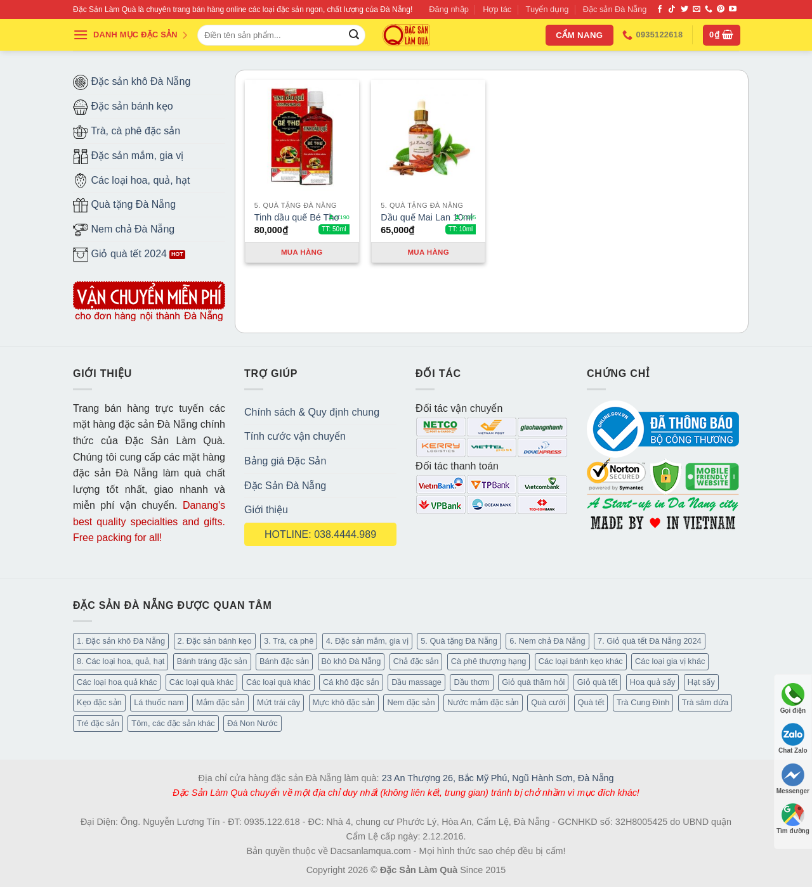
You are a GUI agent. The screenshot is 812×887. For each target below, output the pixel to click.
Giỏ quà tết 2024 (120, 254)
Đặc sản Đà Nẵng (615, 9)
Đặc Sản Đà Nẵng (285, 485)
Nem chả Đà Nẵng (123, 230)
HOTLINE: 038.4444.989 (320, 534)
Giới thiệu (266, 509)
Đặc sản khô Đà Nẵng (131, 82)
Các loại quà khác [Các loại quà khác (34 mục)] (278, 682)
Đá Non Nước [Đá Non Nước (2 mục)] (252, 723)
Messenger (792, 778)
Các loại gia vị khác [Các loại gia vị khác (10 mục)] (670, 661)
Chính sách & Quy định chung (311, 412)
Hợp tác (497, 9)
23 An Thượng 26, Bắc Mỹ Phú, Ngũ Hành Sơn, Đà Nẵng (498, 778)
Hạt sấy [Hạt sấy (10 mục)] (701, 682)
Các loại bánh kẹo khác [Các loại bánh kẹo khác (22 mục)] (581, 661)
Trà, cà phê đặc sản (126, 131)
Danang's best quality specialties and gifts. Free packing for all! (149, 521)
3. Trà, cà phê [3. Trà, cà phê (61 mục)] (288, 641)
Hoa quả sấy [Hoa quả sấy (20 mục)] (653, 682)
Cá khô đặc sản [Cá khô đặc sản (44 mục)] (351, 682)
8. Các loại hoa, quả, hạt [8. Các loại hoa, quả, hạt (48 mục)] (120, 661)
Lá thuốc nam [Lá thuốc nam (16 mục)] (158, 702)
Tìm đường (792, 818)
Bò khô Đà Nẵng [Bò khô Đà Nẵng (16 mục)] (351, 661)
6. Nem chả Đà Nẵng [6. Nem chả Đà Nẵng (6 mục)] (547, 641)
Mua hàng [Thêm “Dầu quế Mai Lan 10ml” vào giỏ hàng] (428, 252)
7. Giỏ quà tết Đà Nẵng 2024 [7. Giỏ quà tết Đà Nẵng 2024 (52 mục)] (650, 641)
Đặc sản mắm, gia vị (128, 156)
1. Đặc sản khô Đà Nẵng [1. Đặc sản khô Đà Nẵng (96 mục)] (121, 641)
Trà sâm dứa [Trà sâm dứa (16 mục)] (705, 702)
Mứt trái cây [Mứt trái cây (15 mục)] (278, 702)
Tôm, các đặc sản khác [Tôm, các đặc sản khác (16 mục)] (172, 723)
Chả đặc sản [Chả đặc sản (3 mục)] (416, 661)
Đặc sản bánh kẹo (123, 107)
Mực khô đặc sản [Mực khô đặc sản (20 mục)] (344, 702)
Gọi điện (793, 698)
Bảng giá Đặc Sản (285, 461)
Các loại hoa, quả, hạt (131, 180)
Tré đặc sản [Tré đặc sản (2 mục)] (98, 723)
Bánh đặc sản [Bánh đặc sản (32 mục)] (284, 661)
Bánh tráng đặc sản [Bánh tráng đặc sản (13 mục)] (212, 661)
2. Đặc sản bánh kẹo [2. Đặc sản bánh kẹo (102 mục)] (215, 641)
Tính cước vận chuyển (295, 436)
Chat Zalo (793, 738)
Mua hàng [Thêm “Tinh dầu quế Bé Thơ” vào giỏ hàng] (302, 252)
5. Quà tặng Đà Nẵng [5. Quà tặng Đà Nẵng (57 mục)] (459, 641)
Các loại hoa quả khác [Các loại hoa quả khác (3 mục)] (117, 682)
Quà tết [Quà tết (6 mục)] (591, 702)
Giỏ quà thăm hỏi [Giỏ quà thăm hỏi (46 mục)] (533, 682)
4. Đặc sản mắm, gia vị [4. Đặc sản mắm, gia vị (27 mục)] (367, 641)
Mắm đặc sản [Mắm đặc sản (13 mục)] (220, 702)
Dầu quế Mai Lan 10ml (427, 217)
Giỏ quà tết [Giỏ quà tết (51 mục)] (597, 682)
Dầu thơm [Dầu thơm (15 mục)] (471, 682)
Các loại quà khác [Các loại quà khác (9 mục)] (201, 682)
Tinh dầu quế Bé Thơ (297, 217)
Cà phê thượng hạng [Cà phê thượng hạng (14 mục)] (489, 661)
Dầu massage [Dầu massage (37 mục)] (416, 682)
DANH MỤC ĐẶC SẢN (130, 34)
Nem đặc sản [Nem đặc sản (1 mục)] (411, 702)
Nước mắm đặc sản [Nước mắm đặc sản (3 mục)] (483, 702)
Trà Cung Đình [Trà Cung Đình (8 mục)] (643, 702)
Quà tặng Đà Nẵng (124, 205)
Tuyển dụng (547, 9)
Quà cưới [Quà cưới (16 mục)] (548, 702)
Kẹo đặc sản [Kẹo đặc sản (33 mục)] (99, 702)
